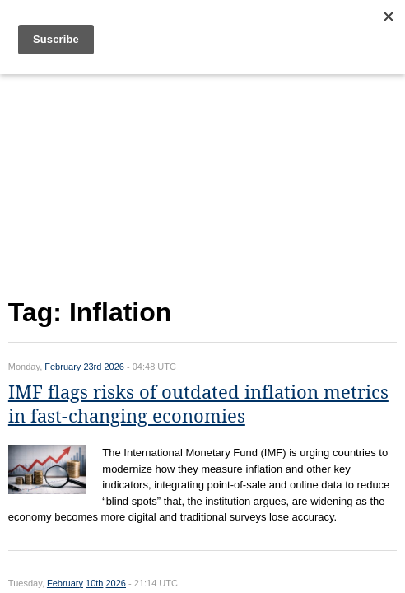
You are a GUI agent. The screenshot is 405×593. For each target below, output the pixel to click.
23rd (92, 366)
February (62, 366)
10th (94, 583)
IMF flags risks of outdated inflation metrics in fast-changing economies (198, 404)
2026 (113, 366)
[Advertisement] (202, 182)
